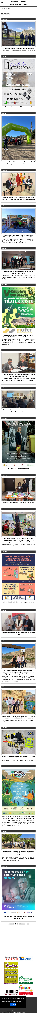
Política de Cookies (21, 1012)
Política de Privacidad (11, 1012)
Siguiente (22, 924)
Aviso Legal (3, 1012)
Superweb (9, 1011)
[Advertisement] (18, 942)
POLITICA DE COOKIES (15, 1001)
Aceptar (13, 1004)
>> (28, 924)
